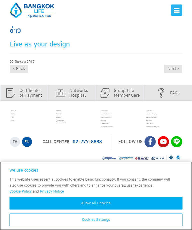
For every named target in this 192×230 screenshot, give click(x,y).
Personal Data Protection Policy (73, 133)
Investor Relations (119, 119)
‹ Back (19, 68)
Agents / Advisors (119, 125)
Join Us (20, 119)
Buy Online (68, 119)
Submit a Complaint (166, 125)
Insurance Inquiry (164, 119)
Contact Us (158, 112)
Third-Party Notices (121, 144)
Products (66, 112)
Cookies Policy (116, 138)
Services (66, 125)
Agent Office (159, 138)
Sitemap (111, 131)
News (19, 131)
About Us (21, 112)
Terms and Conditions (158, 146)
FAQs (18, 125)
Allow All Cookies (95, 203)
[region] (96, 196)
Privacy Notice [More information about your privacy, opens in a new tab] (52, 191)
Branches (157, 131)
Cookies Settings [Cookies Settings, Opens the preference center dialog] (96, 220)
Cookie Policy (21, 191)
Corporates (113, 112)
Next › (173, 68)
